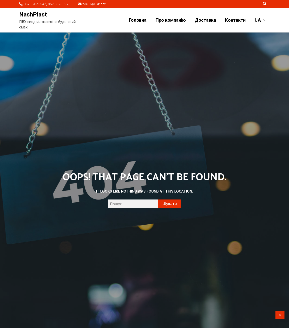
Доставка (205, 20)
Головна (138, 20)
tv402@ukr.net (92, 4)
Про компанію (171, 20)
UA (258, 20)
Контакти (235, 20)
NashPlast (33, 14)
